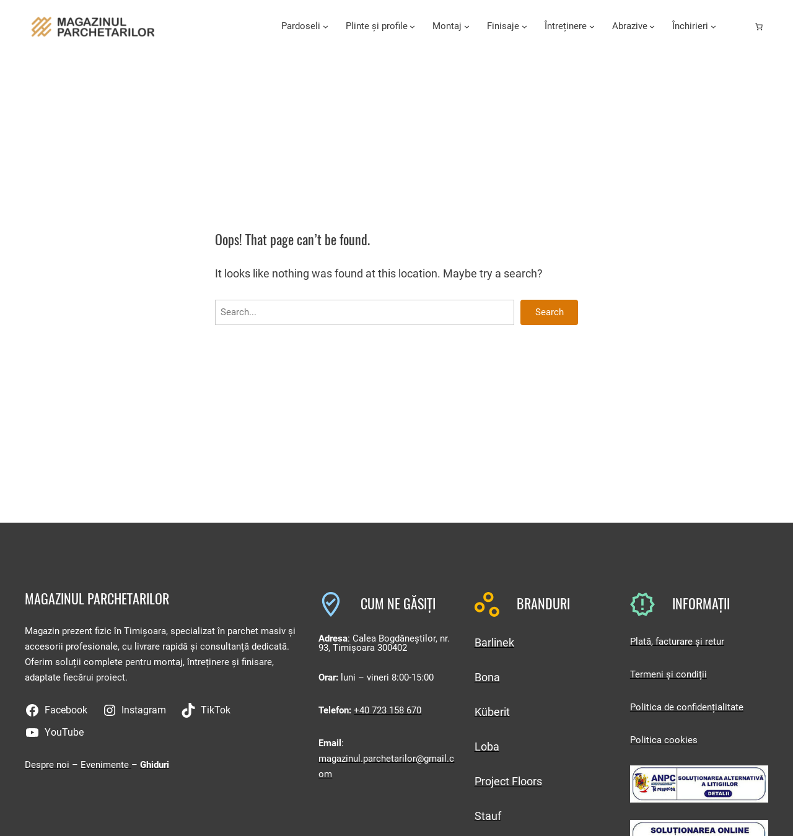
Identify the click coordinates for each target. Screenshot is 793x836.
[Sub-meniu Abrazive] (652, 26)
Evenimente (106, 764)
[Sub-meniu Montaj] (467, 26)
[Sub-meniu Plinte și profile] (412, 26)
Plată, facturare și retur (677, 641)
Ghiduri (154, 764)
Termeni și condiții (668, 674)
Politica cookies (664, 740)
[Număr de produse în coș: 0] (759, 26)
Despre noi (47, 764)
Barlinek (494, 642)
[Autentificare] (739, 26)
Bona (487, 677)
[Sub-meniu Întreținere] (592, 26)
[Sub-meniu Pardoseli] (325, 26)
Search (549, 312)
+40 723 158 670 (387, 710)
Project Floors (508, 781)
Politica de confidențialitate (686, 707)
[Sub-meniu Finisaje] (524, 26)
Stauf (488, 815)
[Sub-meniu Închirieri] (713, 26)
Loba (487, 746)
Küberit (492, 711)
